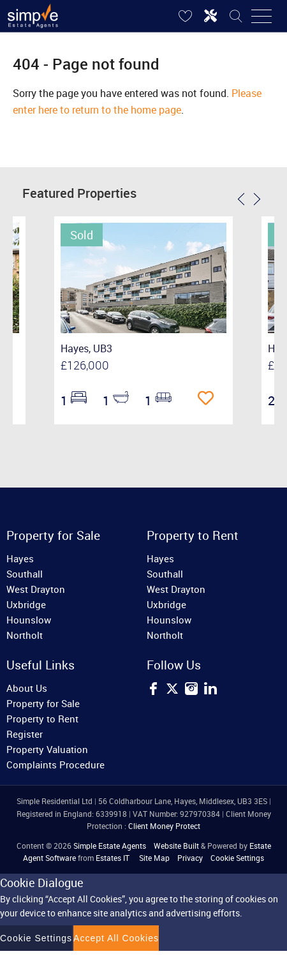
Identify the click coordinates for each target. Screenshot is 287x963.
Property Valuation (47, 749)
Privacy (190, 858)
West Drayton (35, 589)
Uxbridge (26, 604)
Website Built (176, 845)
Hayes (20, 558)
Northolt (24, 635)
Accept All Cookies (116, 938)
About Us (26, 688)
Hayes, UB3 (86, 348)
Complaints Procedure (55, 764)
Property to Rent (42, 718)
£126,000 (85, 365)
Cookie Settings (237, 858)
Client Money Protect (164, 826)
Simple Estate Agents (109, 845)
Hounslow (28, 619)
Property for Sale (43, 703)
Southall (24, 573)
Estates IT (112, 858)
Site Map (154, 858)
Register (24, 734)
